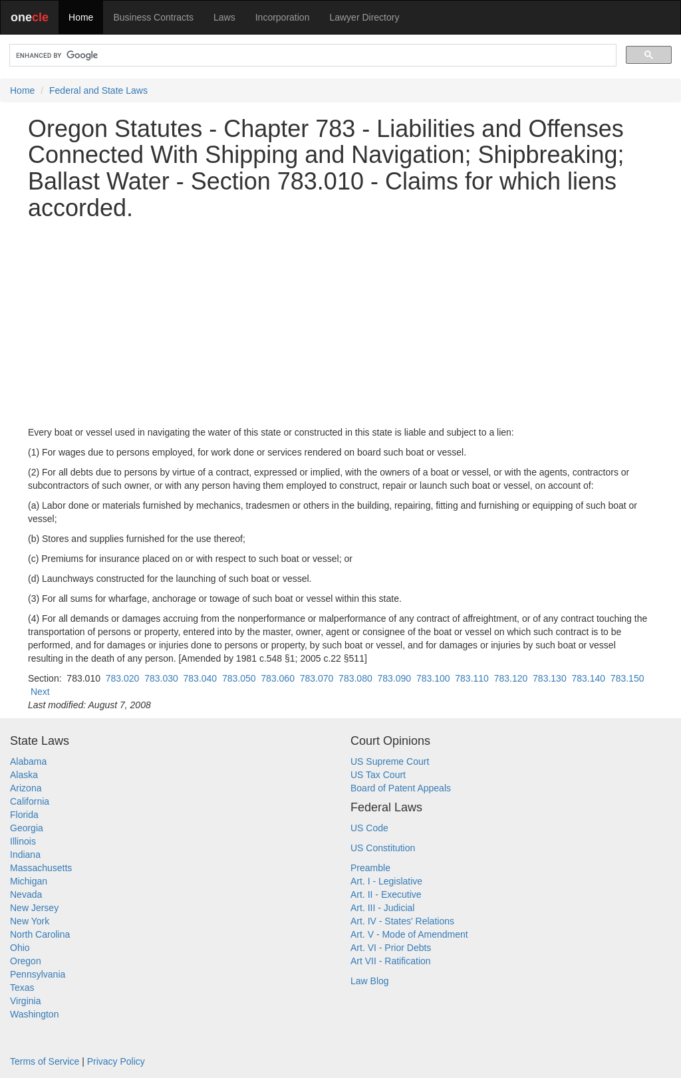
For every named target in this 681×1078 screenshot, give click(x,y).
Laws (224, 17)
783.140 (588, 678)
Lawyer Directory (364, 17)
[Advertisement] (340, 323)
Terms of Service (44, 1061)
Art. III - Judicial (382, 907)
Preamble (370, 868)
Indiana (25, 854)
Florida (24, 814)
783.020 (123, 678)
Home (80, 17)
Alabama (28, 761)
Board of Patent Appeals (400, 788)
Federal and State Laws (98, 90)
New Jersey (34, 907)
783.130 (550, 678)
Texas (22, 987)
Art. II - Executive (386, 894)
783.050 (239, 678)
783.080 (355, 678)
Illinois (23, 841)
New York (29, 921)
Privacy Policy (116, 1061)
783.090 (395, 678)
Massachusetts (41, 868)
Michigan (28, 881)
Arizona (25, 788)
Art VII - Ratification (390, 961)
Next (40, 691)
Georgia (26, 828)
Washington (34, 1014)
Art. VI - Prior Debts (390, 947)
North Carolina (40, 934)
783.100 (433, 678)
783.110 (472, 678)
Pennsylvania (37, 974)
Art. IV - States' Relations (402, 921)
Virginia (25, 1001)
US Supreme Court (389, 761)
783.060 (278, 678)
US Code (369, 828)
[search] (311, 55)
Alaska (24, 774)
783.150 (627, 678)
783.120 (511, 678)
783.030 (161, 678)
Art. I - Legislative (386, 881)
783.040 (200, 678)
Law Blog (369, 981)
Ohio (20, 947)
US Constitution (382, 848)
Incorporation (282, 17)
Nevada (26, 894)
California (29, 801)
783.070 (317, 678)
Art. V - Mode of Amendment (409, 934)
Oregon (25, 961)
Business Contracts (153, 17)
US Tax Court (378, 774)
